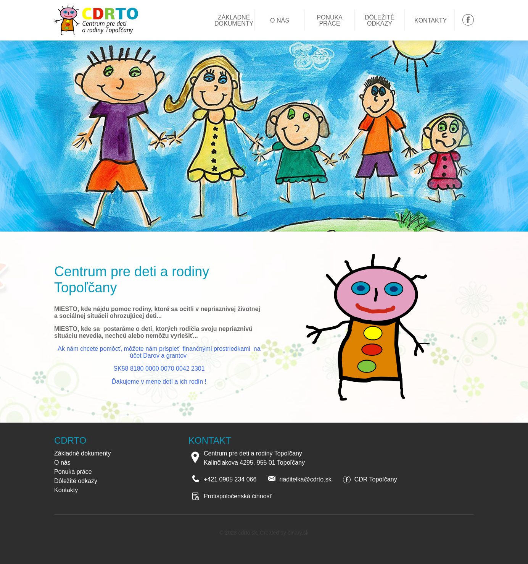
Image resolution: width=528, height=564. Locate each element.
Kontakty (430, 21)
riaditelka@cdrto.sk (305, 479)
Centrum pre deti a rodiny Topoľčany (99, 20)
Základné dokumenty (233, 21)
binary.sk (298, 533)
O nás (279, 21)
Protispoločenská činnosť (238, 496)
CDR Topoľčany (375, 479)
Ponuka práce (330, 21)
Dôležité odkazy (379, 21)
